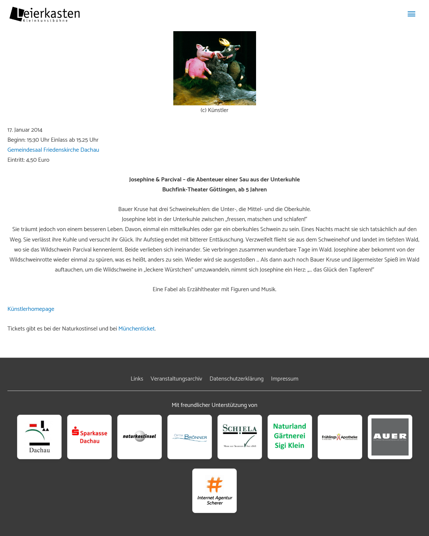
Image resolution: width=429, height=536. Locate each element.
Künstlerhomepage (30, 309)
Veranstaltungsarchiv (176, 379)
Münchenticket (136, 329)
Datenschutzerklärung (237, 379)
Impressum (284, 379)
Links (137, 379)
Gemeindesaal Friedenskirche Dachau (53, 150)
